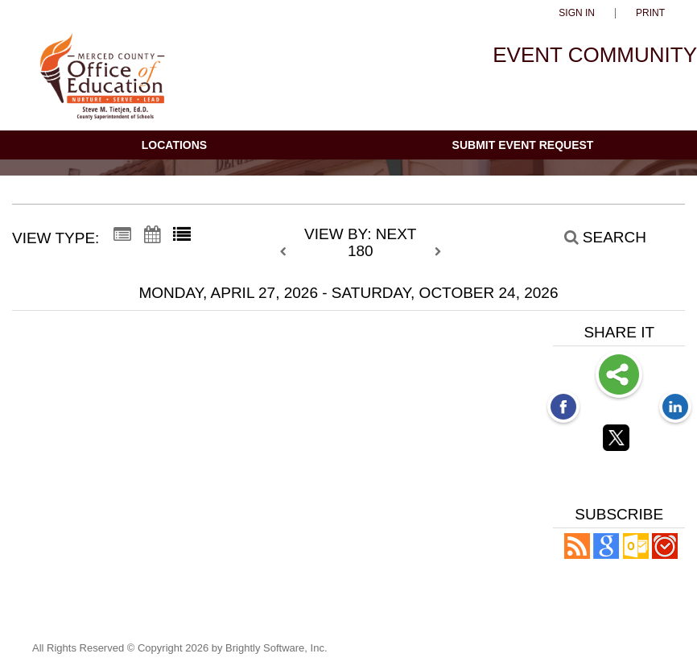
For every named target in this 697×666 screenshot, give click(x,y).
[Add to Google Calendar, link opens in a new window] (606, 554)
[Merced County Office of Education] (102, 83)
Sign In (577, 13)
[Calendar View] (152, 235)
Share (619, 376)
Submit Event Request (523, 145)
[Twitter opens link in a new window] (618, 440)
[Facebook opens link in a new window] (563, 408)
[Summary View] (122, 235)
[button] (577, 554)
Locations (174, 145)
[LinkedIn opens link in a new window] (675, 408)
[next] (438, 252)
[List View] (182, 235)
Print (650, 13)
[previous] (287, 252)
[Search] (596, 237)
